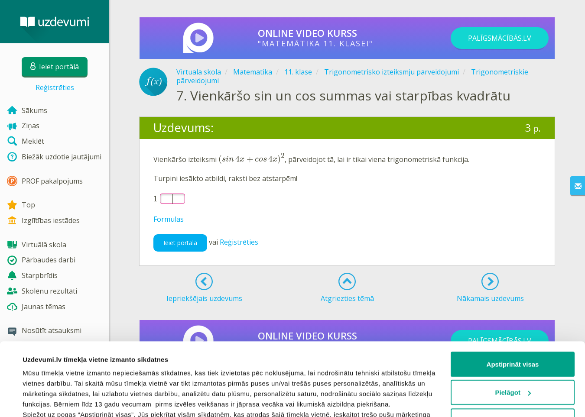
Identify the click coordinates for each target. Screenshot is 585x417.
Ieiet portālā (180, 243)
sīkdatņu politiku (228, 377)
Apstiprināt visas (513, 295)
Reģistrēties (55, 87)
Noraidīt (512, 352)
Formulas (168, 219)
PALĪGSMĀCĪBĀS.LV (499, 38)
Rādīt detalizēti (46, 400)
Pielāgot (513, 324)
